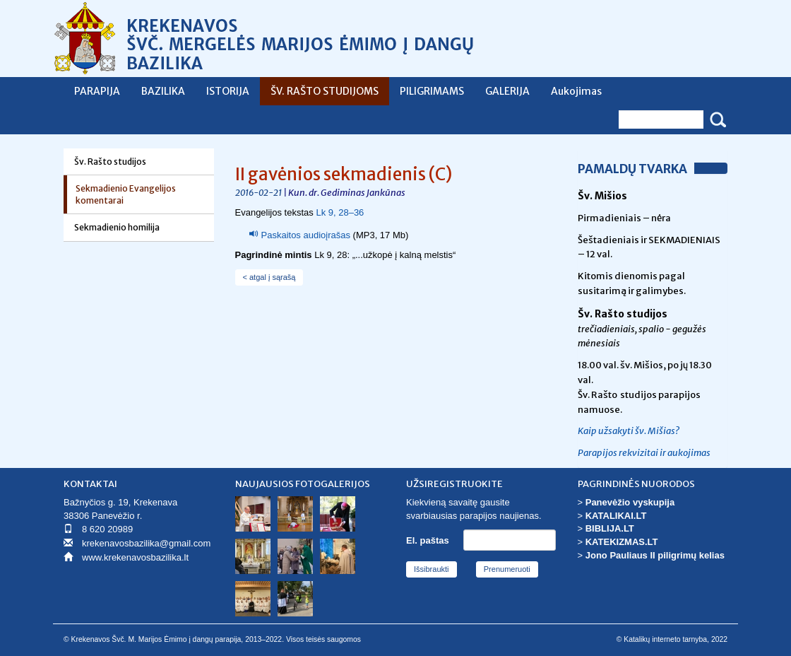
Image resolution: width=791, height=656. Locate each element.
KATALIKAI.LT (616, 515)
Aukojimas (576, 91)
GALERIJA (507, 91)
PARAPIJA (97, 91)
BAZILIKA (163, 91)
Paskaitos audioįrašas (305, 235)
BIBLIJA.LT (609, 528)
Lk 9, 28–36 (340, 212)
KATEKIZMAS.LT (621, 542)
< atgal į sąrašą (269, 277)
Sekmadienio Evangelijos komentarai (126, 194)
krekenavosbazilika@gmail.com (146, 543)
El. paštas (427, 540)
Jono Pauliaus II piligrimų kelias (655, 555)
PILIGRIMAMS (432, 91)
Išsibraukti (431, 569)
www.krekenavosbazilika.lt (135, 557)
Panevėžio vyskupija (629, 502)
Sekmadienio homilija (117, 227)
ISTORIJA (227, 91)
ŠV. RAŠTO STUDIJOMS (324, 91)
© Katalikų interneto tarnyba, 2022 (672, 639)
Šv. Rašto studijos (110, 161)
